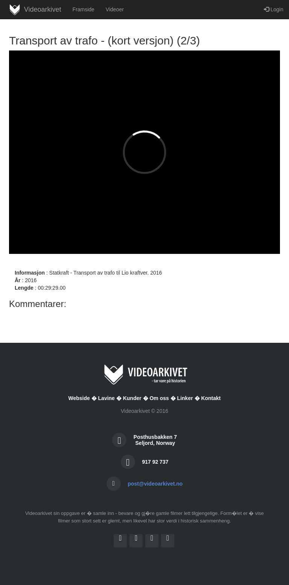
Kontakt (211, 398)
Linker (185, 398)
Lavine (106, 398)
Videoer (115, 9)
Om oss (159, 398)
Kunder (132, 398)
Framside (83, 9)
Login (273, 9)
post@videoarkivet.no (155, 484)
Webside (79, 398)
